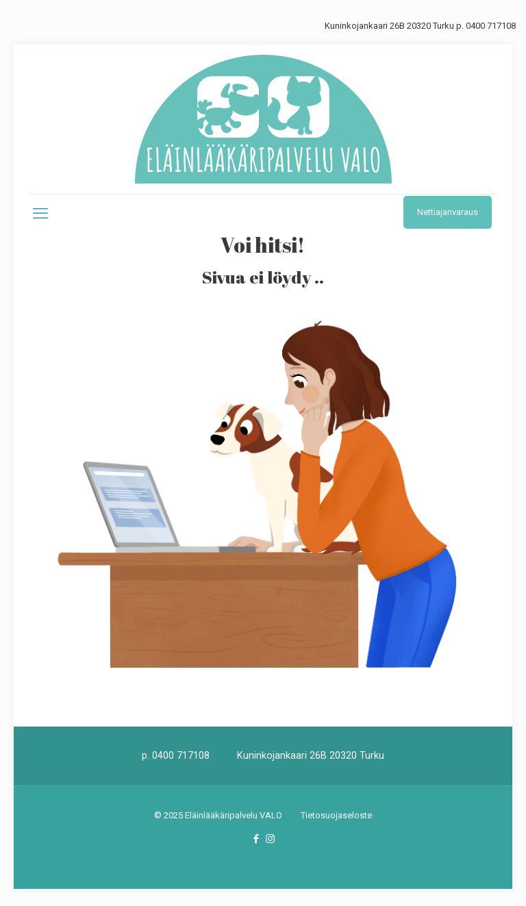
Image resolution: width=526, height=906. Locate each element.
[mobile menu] (40, 213)
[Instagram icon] (270, 839)
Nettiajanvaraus (447, 212)
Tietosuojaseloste (336, 815)
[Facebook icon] (256, 839)
